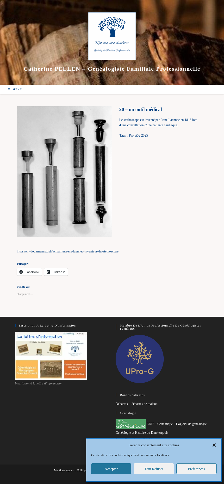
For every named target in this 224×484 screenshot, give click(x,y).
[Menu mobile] (15, 89)
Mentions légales (64, 470)
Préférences (196, 469)
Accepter (111, 469)
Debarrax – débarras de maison (136, 404)
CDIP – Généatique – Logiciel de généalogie (161, 424)
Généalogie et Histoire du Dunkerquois (142, 432)
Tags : (123, 135)
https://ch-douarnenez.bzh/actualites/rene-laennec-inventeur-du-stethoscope (67, 251)
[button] (214, 445)
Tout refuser (153, 469)
